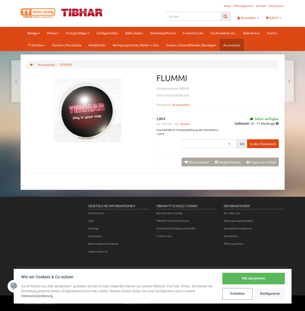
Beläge (34, 33)
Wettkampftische (163, 33)
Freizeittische (193, 33)
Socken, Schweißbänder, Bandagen (191, 45)
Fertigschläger (78, 33)
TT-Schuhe (36, 45)
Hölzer (53, 33)
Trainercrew (164, 236)
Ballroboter (251, 33)
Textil (272, 33)
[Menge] (209, 143)
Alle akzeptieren (253, 278)
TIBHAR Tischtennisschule (172, 220)
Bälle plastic (134, 33)
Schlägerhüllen (107, 33)
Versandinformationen (238, 228)
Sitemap (93, 228)
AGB (91, 220)
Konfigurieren (270, 293)
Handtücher (97, 45)
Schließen (237, 293)
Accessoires (231, 45)
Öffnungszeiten (243, 6)
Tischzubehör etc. (223, 33)
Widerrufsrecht (98, 251)
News (227, 6)
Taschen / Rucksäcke (67, 45)
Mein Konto (276, 6)
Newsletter (231, 236)
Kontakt (261, 6)
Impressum (95, 236)
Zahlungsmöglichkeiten (238, 220)
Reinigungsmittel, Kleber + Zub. (136, 45)
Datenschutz (96, 213)
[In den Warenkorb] (263, 143)
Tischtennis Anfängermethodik (175, 228)
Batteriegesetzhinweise (103, 243)
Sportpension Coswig (169, 213)
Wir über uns (232, 213)
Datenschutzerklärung (37, 296)
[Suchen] (193, 16)
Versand (184, 124)
